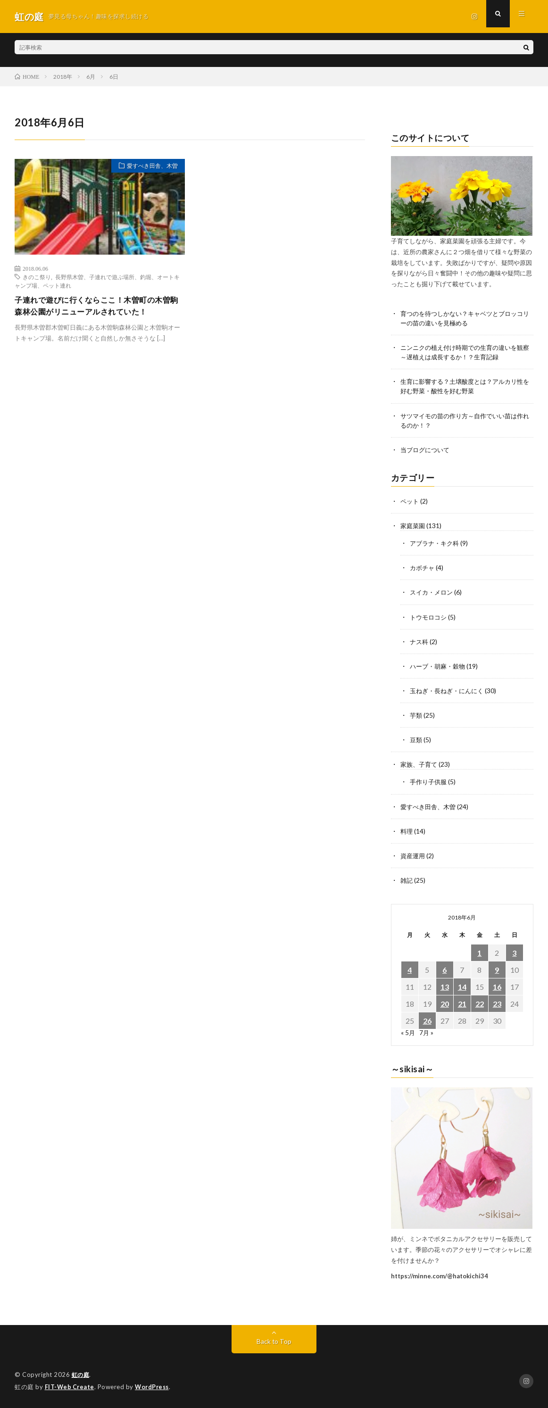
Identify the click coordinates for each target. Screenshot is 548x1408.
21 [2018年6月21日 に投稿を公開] (462, 1004)
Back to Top (274, 1342)
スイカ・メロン (433, 593)
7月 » (427, 1033)
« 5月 (408, 1033)
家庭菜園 (413, 527)
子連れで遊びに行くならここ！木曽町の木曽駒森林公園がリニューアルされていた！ (98, 306)
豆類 (416, 741)
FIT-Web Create (70, 1387)
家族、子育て (420, 765)
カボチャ (423, 569)
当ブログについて (426, 451)
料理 (407, 832)
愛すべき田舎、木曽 (147, 167)
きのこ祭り (37, 277)
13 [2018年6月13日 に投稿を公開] (444, 987)
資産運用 (413, 856)
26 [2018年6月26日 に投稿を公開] (427, 1021)
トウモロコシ (429, 618)
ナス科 (420, 642)
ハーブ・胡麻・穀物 (439, 667)
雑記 (407, 881)
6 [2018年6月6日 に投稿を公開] (444, 970)
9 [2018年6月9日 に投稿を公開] (497, 970)
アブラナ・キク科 (436, 544)
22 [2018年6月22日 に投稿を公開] (479, 1004)
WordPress (154, 1387)
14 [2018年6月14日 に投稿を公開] (462, 987)
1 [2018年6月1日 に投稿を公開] (479, 953)
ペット (410, 502)
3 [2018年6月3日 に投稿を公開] (514, 953)
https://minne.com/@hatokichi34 (439, 1276)
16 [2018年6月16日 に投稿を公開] (497, 987)
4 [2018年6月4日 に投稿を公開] (409, 970)
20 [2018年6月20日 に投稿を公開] (444, 1004)
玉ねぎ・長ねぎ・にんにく (449, 691)
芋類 (416, 716)
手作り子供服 (429, 783)
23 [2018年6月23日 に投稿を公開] (497, 1004)
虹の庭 (81, 1375)
